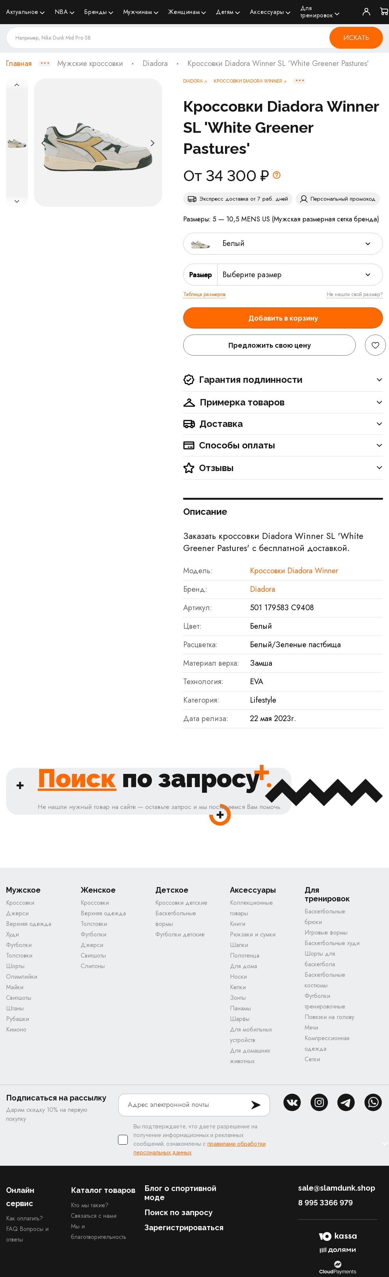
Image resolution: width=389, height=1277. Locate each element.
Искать (356, 38)
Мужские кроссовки (90, 64)
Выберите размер (252, 274)
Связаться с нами (93, 1215)
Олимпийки (21, 976)
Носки (238, 976)
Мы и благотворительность (98, 1231)
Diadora (155, 64)
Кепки (238, 987)
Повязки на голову (329, 1017)
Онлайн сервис (20, 1197)
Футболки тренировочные (325, 1001)
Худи (12, 934)
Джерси (17, 913)
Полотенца (244, 955)
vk (292, 1102)
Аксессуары (267, 12)
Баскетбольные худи (332, 943)
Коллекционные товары (251, 908)
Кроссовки (20, 902)
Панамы (240, 1008)
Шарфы (240, 1019)
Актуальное (22, 12)
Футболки (19, 945)
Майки (14, 987)
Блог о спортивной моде (180, 1193)
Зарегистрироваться (184, 1227)
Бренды (95, 12)
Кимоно (16, 1029)
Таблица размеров (204, 294)
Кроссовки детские (181, 902)
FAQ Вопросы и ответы (27, 1234)
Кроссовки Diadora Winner (294, 570)
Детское (171, 890)
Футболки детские (180, 934)
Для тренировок (316, 12)
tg (346, 1102)
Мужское (23, 890)
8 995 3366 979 (325, 1202)
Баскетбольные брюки (325, 916)
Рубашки (17, 1019)
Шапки (239, 945)
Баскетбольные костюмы (325, 980)
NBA (61, 12)
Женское (98, 890)
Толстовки (19, 955)
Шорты (15, 966)
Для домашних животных (250, 1055)
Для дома (243, 966)
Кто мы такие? (90, 1205)
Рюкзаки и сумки (253, 934)
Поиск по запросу (178, 1212)
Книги (237, 923)
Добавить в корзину (283, 318)
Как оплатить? (24, 1218)
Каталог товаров (103, 1190)
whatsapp (373, 1102)
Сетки (312, 1059)
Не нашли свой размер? (355, 294)
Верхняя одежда (28, 923)
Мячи (311, 1027)
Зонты (238, 997)
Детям (225, 12)
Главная (19, 64)
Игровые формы (326, 932)
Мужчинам (137, 12)
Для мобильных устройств (251, 1034)
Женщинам (184, 12)
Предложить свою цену (269, 345)
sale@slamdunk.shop (336, 1188)
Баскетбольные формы (175, 918)
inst (319, 1102)
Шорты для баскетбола (320, 958)
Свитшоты (18, 997)
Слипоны (93, 966)
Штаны (15, 1008)
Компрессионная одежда (327, 1043)
